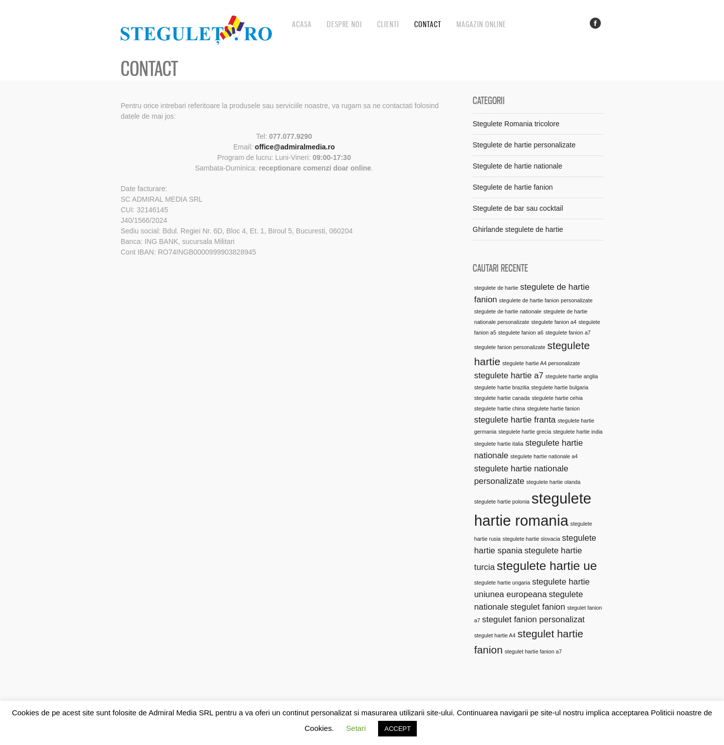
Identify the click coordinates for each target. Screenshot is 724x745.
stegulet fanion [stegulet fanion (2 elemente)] (537, 607)
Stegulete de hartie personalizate (524, 145)
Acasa (302, 24)
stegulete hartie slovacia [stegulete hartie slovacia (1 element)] (531, 539)
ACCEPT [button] (397, 728)
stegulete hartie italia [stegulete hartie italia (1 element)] (498, 444)
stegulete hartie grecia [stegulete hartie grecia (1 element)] (524, 432)
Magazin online (481, 24)
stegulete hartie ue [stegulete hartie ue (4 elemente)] (547, 565)
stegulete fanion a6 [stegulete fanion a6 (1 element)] (521, 332)
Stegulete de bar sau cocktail (518, 208)
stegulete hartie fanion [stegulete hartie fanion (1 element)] (553, 408)
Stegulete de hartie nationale (517, 166)
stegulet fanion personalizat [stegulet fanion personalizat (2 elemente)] (533, 619)
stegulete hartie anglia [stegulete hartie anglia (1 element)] (572, 376)
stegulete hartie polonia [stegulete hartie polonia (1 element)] (501, 502)
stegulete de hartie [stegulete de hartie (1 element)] (496, 288)
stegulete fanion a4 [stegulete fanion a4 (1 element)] (554, 322)
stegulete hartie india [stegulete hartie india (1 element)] (577, 432)
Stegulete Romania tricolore (516, 124)
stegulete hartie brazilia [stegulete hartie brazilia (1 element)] (501, 387)
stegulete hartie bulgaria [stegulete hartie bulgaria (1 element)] (559, 387)
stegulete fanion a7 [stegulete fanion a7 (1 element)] (568, 332)
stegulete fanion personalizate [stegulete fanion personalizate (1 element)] (510, 347)
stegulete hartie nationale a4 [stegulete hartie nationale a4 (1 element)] (544, 456)
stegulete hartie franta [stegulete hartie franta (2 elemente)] (515, 420)
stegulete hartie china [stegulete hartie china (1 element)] (499, 408)
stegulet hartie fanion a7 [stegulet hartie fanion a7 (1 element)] (533, 651)
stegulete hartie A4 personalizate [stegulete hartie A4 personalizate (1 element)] (541, 363)
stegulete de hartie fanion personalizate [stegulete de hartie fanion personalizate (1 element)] (546, 300)
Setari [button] (356, 728)
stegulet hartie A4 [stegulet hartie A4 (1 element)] (494, 635)
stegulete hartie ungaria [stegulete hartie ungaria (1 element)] (502, 583)
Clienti (388, 24)
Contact (427, 24)
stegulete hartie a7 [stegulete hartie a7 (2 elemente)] (509, 375)
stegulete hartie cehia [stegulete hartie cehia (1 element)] (557, 398)
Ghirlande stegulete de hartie (518, 229)
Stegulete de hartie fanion (513, 187)
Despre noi (344, 24)
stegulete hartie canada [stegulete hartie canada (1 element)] (502, 398)
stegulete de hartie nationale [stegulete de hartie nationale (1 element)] (507, 311)
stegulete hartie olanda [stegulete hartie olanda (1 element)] (553, 482)
